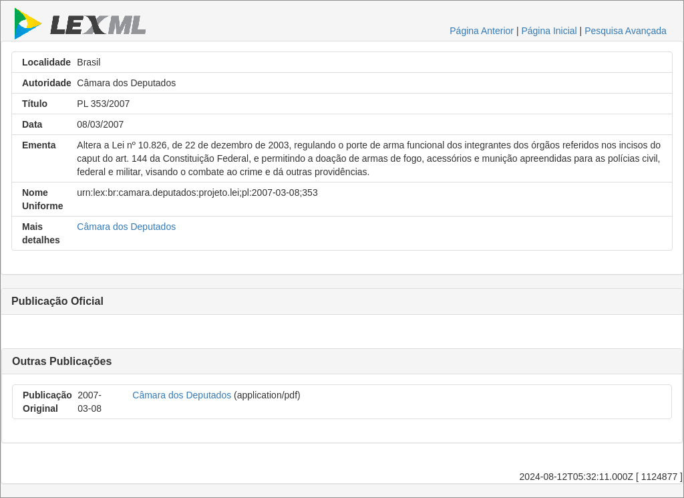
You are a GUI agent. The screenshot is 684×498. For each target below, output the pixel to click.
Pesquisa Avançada (625, 30)
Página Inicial (548, 30)
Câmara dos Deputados (126, 226)
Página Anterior (482, 30)
